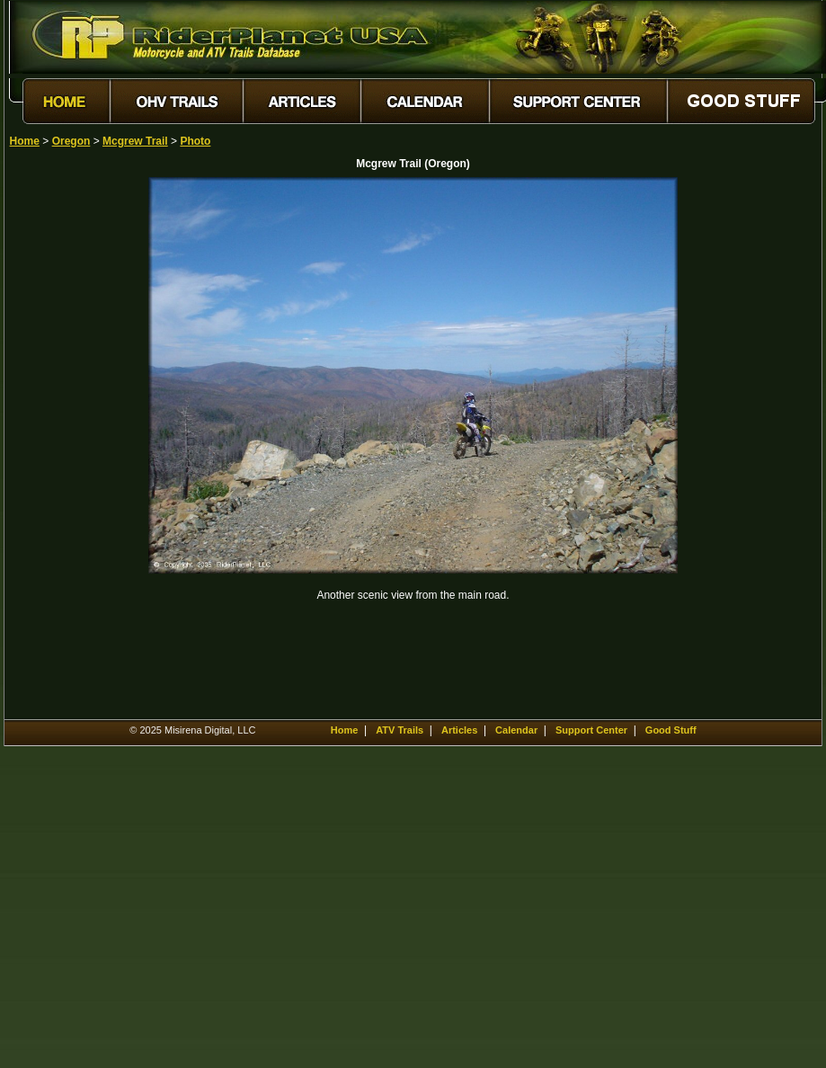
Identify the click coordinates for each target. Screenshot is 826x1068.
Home (25, 141)
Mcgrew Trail (135, 141)
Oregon (71, 141)
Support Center (591, 730)
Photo (195, 141)
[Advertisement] (73, 446)
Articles (459, 730)
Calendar (516, 730)
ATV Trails (399, 730)
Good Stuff (671, 730)
